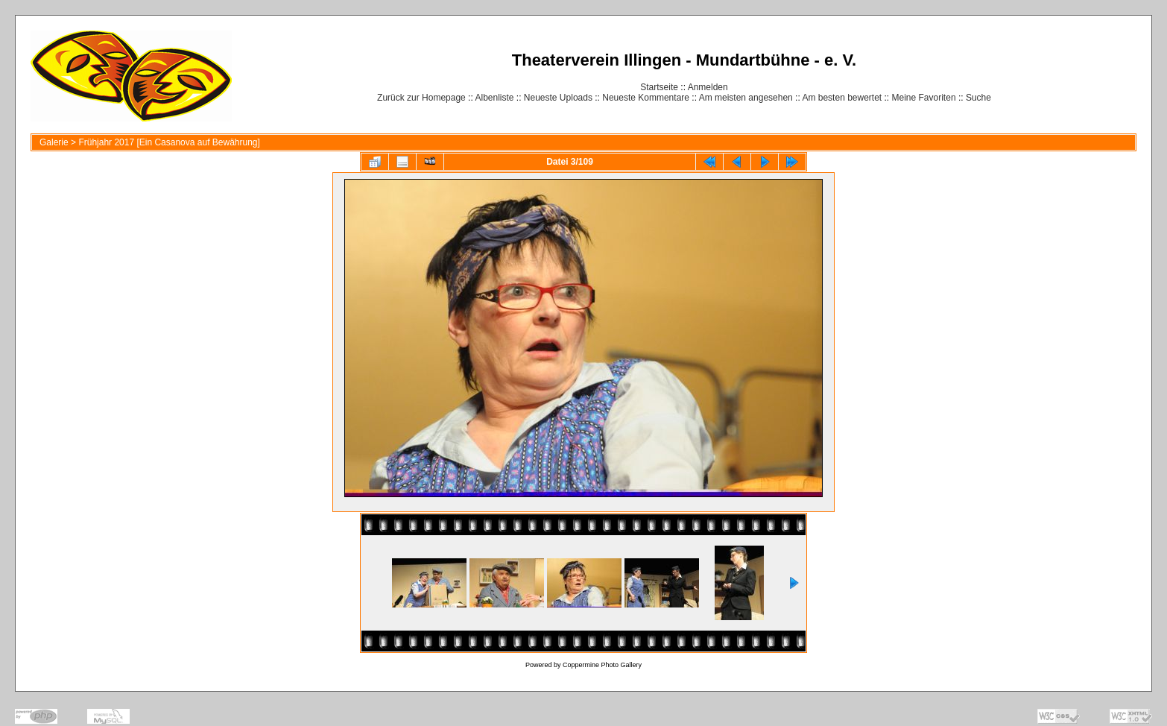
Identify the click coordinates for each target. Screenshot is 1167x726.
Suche (978, 97)
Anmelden (708, 87)
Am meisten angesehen (746, 97)
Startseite (659, 87)
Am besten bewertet (842, 97)
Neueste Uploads (558, 97)
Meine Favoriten (924, 97)
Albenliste (494, 97)
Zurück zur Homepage (421, 97)
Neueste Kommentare (645, 97)
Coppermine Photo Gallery (602, 665)
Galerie (54, 142)
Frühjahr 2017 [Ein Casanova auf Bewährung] (169, 142)
